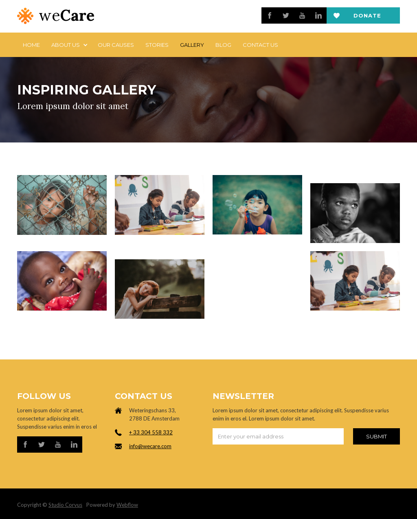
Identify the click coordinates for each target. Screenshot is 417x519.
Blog (223, 45)
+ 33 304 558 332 (151, 432)
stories (157, 45)
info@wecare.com (150, 446)
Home (31, 45)
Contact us (260, 45)
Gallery (192, 45)
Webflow (127, 504)
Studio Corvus (65, 504)
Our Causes (116, 45)
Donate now (367, 18)
